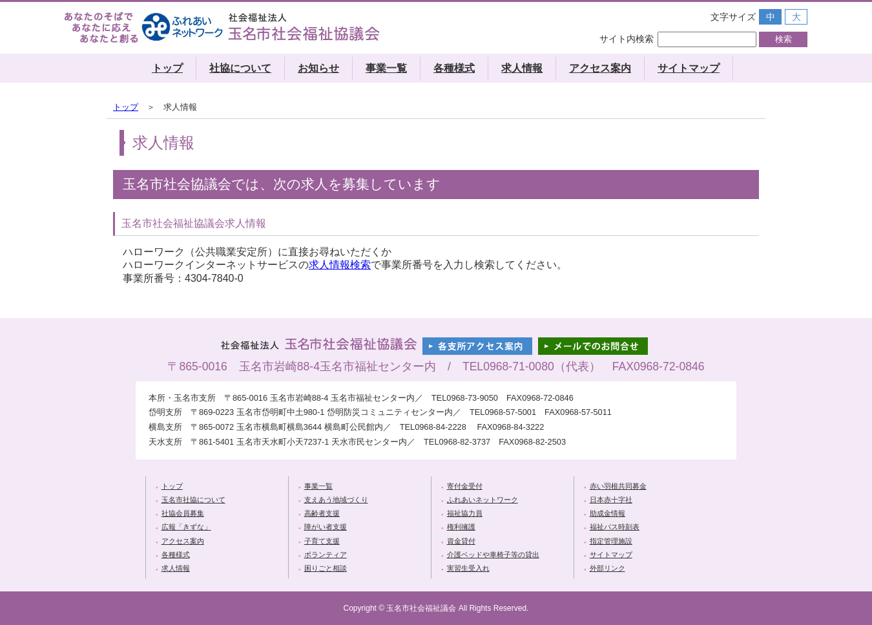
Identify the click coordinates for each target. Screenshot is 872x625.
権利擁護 (461, 527)
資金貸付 (461, 541)
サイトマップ (689, 68)
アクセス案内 (600, 68)
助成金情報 (607, 513)
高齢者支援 (322, 513)
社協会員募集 (182, 513)
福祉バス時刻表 (614, 527)
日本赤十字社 (611, 499)
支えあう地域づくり (336, 499)
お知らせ (318, 68)
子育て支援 (322, 541)
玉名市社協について (193, 499)
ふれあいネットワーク (482, 499)
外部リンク (607, 568)
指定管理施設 (611, 541)
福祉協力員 (465, 513)
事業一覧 (386, 68)
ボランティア (325, 554)
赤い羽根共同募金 (618, 486)
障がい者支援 (325, 527)
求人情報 (522, 68)
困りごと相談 (325, 568)
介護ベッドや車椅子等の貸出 (493, 554)
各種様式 (454, 68)
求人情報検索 (340, 264)
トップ (167, 68)
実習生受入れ (468, 568)
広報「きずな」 (186, 527)
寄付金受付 (465, 486)
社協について (240, 68)
